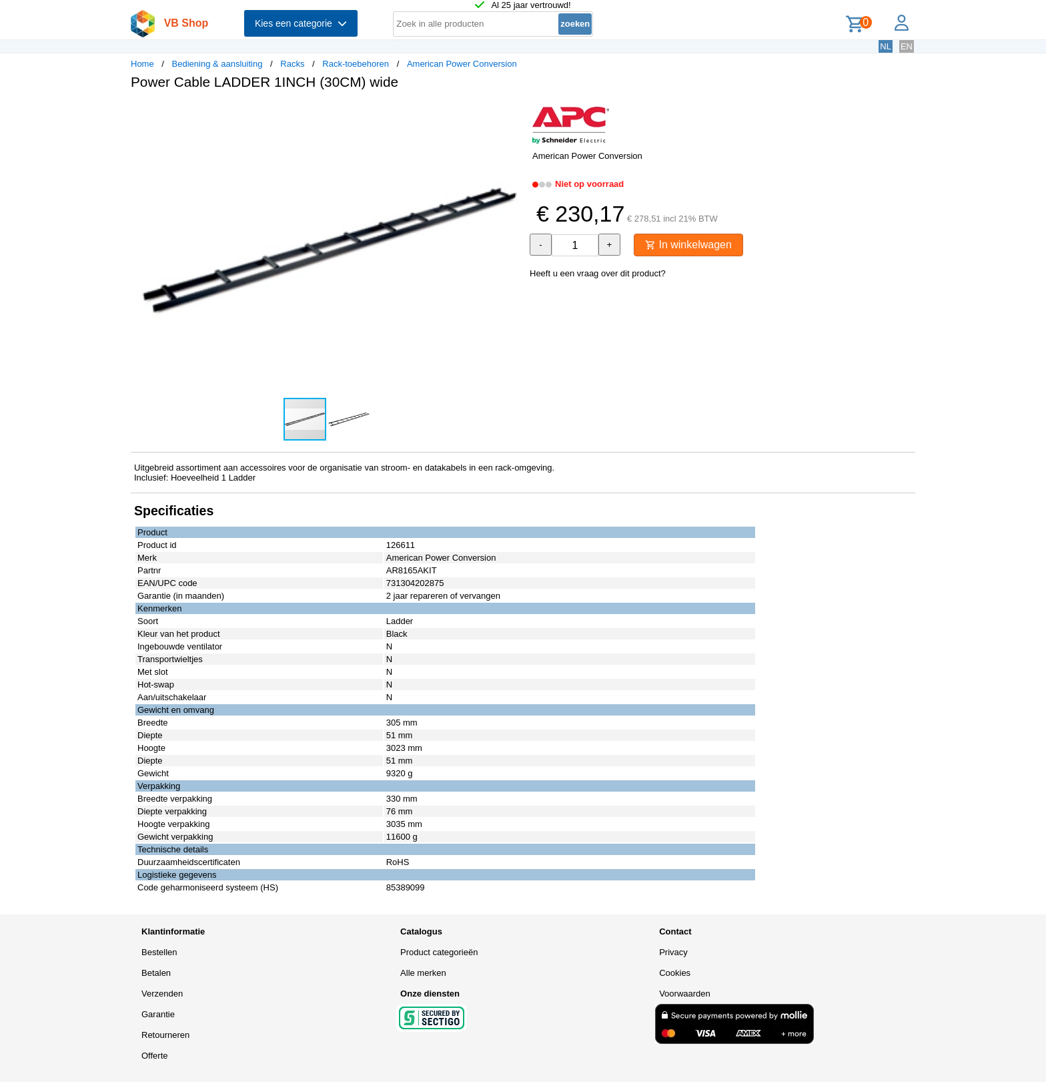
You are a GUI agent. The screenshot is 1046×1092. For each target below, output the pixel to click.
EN (907, 46)
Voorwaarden (684, 994)
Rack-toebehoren (355, 64)
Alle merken (423, 973)
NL (885, 46)
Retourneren (165, 1035)
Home (142, 64)
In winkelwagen (688, 244)
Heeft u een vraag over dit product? (598, 273)
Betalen (156, 973)
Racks (292, 64)
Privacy (673, 952)
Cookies (674, 973)
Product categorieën (439, 952)
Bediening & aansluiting (217, 64)
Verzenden (162, 994)
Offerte (154, 1056)
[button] (511, 114)
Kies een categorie (301, 23)
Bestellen (159, 952)
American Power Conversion (462, 64)
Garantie (158, 1014)
